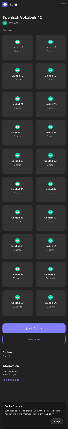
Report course (10, 379)
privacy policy (46, 414)
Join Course (34, 328)
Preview (34, 339)
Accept (57, 421)
